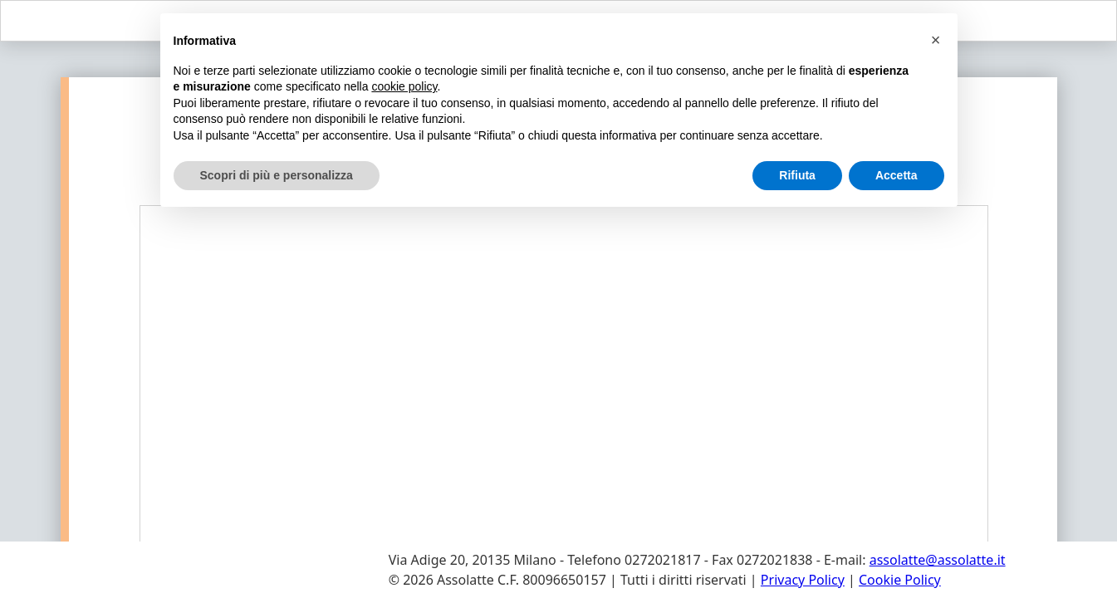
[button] (936, 40)
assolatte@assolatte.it (938, 560)
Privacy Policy (803, 580)
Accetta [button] (896, 175)
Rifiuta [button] (797, 175)
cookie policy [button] (404, 86)
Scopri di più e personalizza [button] (276, 175)
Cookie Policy (900, 580)
